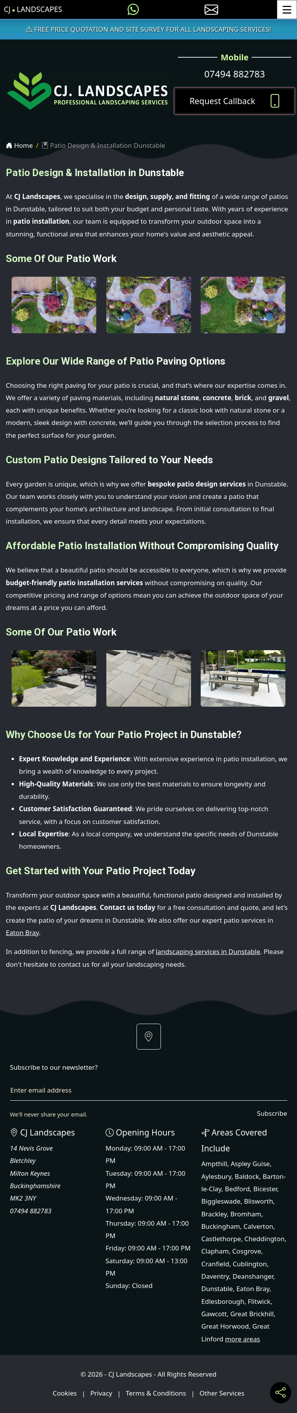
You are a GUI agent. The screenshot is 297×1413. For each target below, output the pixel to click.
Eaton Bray (22, 932)
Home (19, 145)
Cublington (250, 1263)
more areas (242, 1338)
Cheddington (264, 1238)
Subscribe (272, 1113)
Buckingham (220, 1226)
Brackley (214, 1213)
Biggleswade (221, 1201)
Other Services (222, 1393)
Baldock (247, 1176)
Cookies (65, 1393)
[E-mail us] (211, 9)
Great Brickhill (251, 1313)
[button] (149, 1037)
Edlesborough (222, 1301)
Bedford (237, 1188)
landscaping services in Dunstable (208, 951)
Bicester (265, 1188)
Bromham (245, 1213)
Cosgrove (246, 1251)
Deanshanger (252, 1276)
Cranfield (215, 1263)
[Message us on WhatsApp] (133, 9)
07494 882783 (234, 73)
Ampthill (214, 1163)
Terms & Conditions (156, 1393)
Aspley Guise (250, 1163)
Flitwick (259, 1301)
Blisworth (258, 1201)
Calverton (258, 1226)
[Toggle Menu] (287, 9)
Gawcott (214, 1313)
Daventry (215, 1276)
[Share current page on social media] (280, 1392)
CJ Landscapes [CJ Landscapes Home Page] (33, 9)
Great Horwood (225, 1326)
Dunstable (217, 1288)
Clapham (215, 1251)
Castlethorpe (221, 1238)
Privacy (101, 1393)
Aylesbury (216, 1176)
